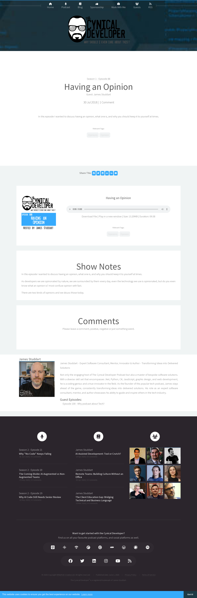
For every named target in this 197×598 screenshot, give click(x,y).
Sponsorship (97, 4)
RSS (150, 4)
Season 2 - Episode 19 (30, 493)
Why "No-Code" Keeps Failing (35, 453)
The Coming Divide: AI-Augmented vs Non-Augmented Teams (42, 475)
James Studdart (102, 94)
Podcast (65, 4)
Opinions (93, 135)
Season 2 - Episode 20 (30, 469)
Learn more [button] (87, 594)
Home (50, 4)
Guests (137, 4)
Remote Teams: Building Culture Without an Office (99, 475)
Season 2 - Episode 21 (30, 449)
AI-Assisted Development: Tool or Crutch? (98, 453)
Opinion (105, 135)
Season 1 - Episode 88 (98, 78)
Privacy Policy (130, 574)
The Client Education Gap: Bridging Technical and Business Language (94, 498)
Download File (90, 216)
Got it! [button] (190, 594)
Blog (80, 4)
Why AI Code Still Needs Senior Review (40, 497)
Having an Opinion (98, 86)
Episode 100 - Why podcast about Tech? (83, 403)
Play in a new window (110, 216)
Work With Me (118, 4)
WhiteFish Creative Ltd (66, 574)
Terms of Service (148, 574)
